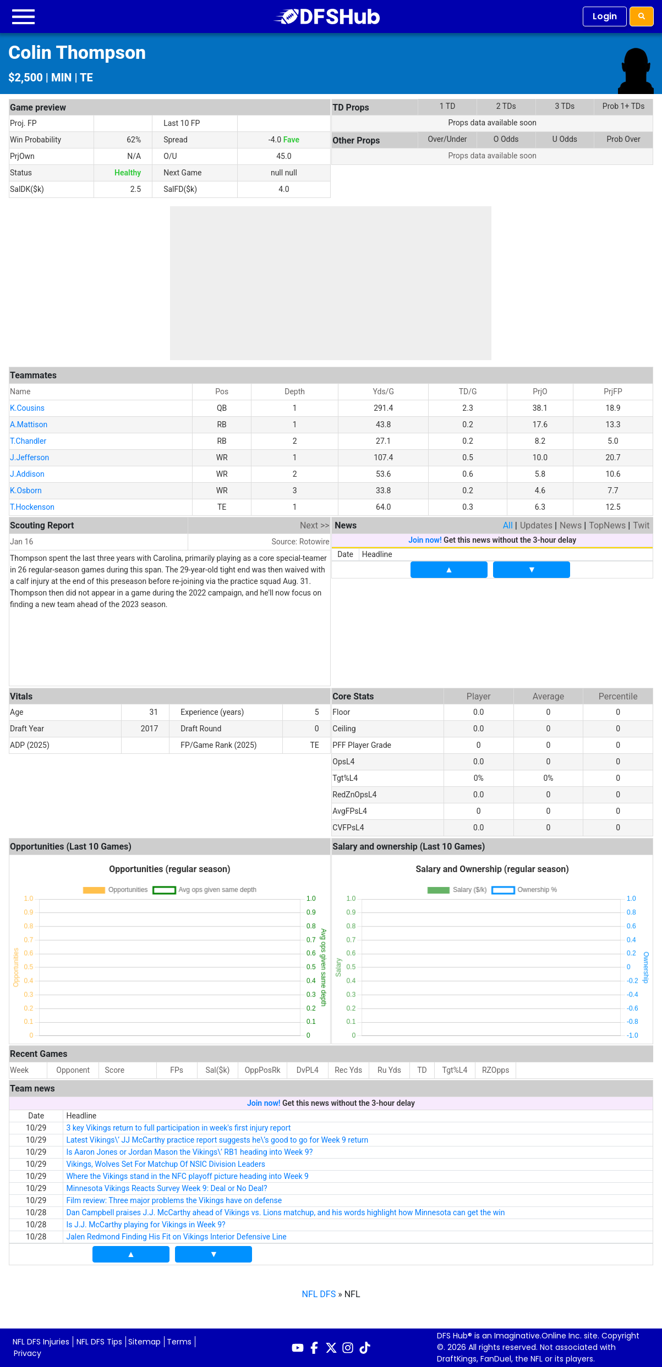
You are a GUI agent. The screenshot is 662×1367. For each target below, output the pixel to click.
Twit (641, 525)
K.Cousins (27, 408)
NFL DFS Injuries (41, 1341)
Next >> (315, 525)
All (508, 525)
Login (605, 16)
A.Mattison (28, 424)
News (571, 525)
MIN (61, 77)
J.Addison (27, 474)
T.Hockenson (32, 507)
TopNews (607, 525)
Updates (536, 525)
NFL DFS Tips (99, 1341)
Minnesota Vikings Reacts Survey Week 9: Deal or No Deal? (166, 1188)
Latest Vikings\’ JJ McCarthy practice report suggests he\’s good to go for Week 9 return (217, 1140)
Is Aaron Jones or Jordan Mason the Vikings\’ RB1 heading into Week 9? (189, 1152)
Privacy (27, 1353)
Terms (179, 1341)
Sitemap (144, 1341)
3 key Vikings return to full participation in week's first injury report (178, 1127)
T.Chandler (28, 441)
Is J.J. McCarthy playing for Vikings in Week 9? (145, 1224)
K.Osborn (26, 490)
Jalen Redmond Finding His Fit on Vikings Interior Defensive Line (176, 1236)
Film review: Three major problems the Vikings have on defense (174, 1200)
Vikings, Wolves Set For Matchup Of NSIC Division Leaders (165, 1164)
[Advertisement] (331, 283)
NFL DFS (319, 1294)
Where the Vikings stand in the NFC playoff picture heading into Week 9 (187, 1176)
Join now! (424, 540)
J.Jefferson (29, 457)
